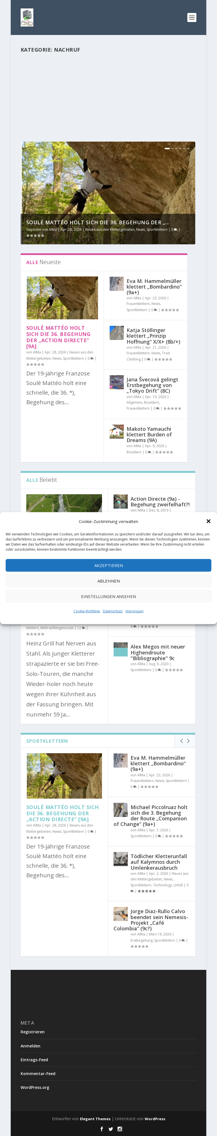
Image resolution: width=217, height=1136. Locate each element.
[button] (208, 521)
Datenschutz (113, 610)
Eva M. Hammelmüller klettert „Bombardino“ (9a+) (154, 287)
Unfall (178, 885)
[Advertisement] (108, 100)
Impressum (134, 610)
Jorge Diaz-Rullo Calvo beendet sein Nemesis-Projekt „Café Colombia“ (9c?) (151, 920)
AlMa (53, 229)
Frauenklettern (138, 304)
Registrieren (33, 1031)
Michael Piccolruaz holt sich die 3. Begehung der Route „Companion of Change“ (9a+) (151, 816)
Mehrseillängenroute (56, 627)
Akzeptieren (108, 565)
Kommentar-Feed (38, 1073)
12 (81, 627)
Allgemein (134, 402)
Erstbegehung (142, 940)
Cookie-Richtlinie (86, 610)
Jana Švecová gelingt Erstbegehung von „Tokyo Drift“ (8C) (152, 385)
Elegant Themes (95, 1118)
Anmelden (30, 1046)
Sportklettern (157, 229)
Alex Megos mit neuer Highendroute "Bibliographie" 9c (158, 652)
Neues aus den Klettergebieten (109, 229)
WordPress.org (35, 1087)
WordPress (155, 1118)
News (140, 229)
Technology (162, 885)
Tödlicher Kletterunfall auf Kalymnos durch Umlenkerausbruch (159, 862)
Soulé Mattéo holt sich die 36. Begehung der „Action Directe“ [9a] (58, 337)
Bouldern (151, 402)
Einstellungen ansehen (108, 596)
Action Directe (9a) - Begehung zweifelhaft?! (160, 501)
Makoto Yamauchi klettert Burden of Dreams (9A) (149, 434)
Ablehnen (108, 581)
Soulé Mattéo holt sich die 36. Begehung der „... (97, 222)
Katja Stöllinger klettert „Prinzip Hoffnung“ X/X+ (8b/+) (153, 336)
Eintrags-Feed (34, 1059)
